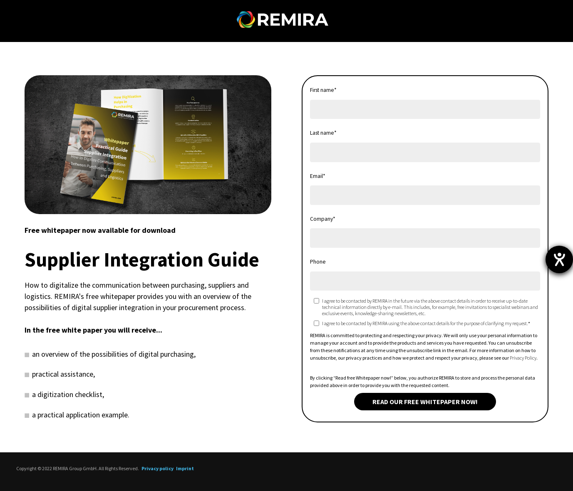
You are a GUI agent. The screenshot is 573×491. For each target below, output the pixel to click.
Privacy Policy (523, 358)
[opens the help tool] (559, 259)
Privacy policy (157, 468)
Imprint (185, 468)
